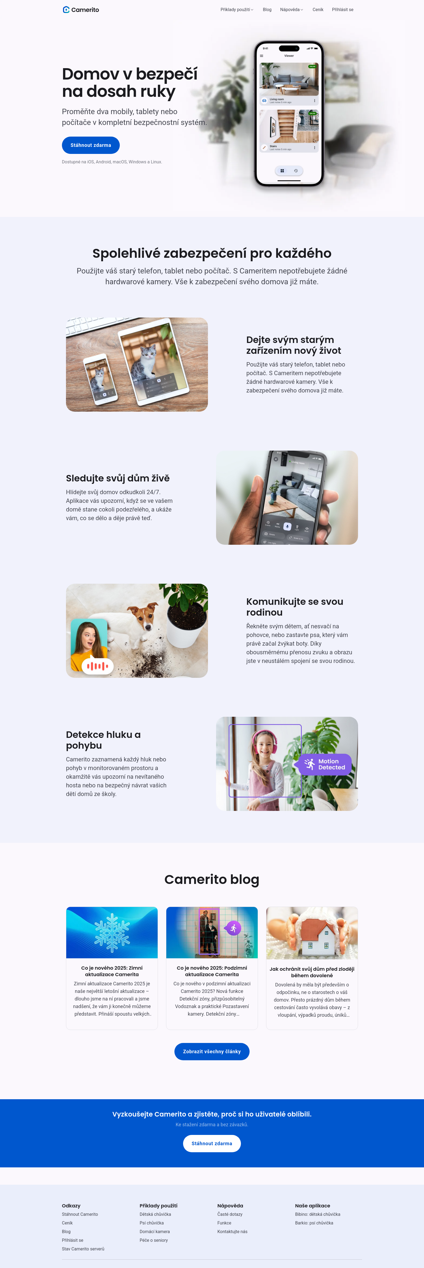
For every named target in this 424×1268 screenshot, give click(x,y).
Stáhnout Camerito (80, 1214)
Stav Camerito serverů (83, 1249)
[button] (237, 9)
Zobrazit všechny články (212, 1051)
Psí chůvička (152, 1223)
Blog (267, 9)
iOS (90, 161)
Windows (137, 161)
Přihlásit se (342, 9)
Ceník (318, 9)
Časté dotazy (230, 1214)
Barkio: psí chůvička (314, 1223)
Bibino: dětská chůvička (317, 1214)
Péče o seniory (154, 1240)
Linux (156, 161)
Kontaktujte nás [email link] (232, 1231)
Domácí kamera (155, 1231)
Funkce (224, 1223)
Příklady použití (235, 9)
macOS (120, 161)
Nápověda (290, 9)
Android (103, 161)
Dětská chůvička (155, 1214)
